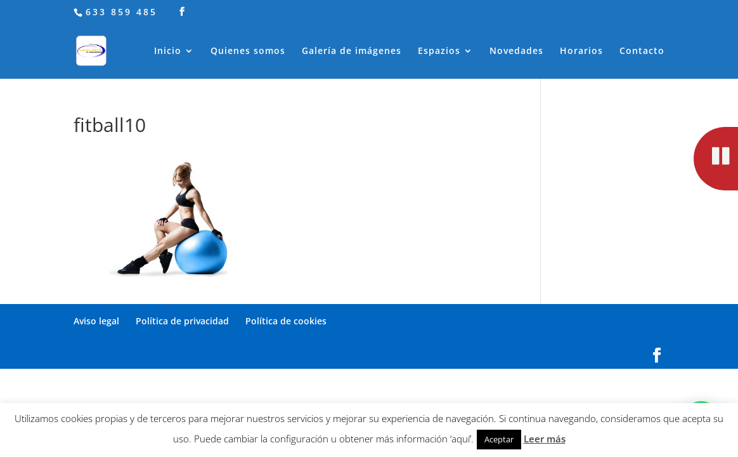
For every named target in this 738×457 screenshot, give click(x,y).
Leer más (545, 438)
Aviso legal (96, 321)
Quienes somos (247, 51)
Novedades (516, 51)
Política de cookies (286, 321)
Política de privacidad (182, 321)
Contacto (641, 51)
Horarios (581, 51)
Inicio (167, 51)
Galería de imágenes (351, 51)
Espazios (439, 51)
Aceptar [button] (499, 439)
